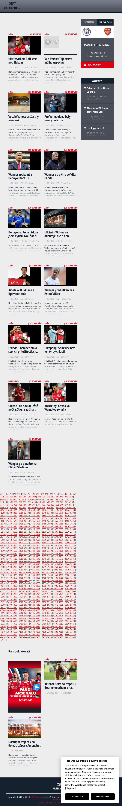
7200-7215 (58, 632)
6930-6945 (58, 626)
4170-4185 (12, 572)
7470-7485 (58, 637)
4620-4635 (47, 580)
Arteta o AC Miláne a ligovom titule (21, 292)
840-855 (69, 504)
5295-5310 (47, 594)
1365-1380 (35, 515)
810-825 (50, 504)
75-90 (10, 494)
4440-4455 (12, 577)
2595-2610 (47, 540)
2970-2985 (24, 548)
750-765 (13, 504)
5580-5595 (58, 599)
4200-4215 (35, 572)
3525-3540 (35, 559)
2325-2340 (47, 534)
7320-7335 (47, 634)
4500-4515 (58, 577)
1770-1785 (35, 523)
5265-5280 (24, 594)
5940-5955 (24, 607)
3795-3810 (35, 564)
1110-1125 (47, 510)
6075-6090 (24, 610)
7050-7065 (47, 629)
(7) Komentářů (35, 381)
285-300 (32, 496)
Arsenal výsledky (45, 802)
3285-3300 (58, 553)
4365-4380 (58, 575)
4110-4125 (70, 569)
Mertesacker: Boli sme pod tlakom (22, 60)
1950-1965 (70, 526)
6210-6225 (24, 613)
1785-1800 (47, 523)
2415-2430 (12, 537)
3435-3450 (70, 556)
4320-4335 (24, 575)
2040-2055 (35, 529)
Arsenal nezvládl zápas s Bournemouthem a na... (60, 686)
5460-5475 (70, 596)
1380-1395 (47, 515)
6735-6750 (12, 623)
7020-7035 (24, 629)
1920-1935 (47, 526)
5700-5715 (47, 602)
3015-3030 (58, 548)
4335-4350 (35, 575)
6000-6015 (70, 607)
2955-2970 (12, 548)
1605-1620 (12, 521)
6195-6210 (12, 613)
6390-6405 (58, 615)
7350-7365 (70, 634)
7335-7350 (58, 634)
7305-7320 (35, 634)
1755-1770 (24, 523)
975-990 (50, 507)
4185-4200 (24, 572)
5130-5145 (24, 591)
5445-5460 (58, 596)
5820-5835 (35, 604)
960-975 (41, 507)
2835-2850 (24, 545)
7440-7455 (35, 637)
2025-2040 (24, 529)
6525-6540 (58, 618)
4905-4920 (58, 586)
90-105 (17, 494)
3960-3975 (58, 567)
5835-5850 (47, 604)
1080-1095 (24, 510)
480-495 (50, 499)
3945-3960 (47, 567)
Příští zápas (89, 22)
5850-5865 (58, 604)
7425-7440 (24, 637)
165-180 (63, 494)
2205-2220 (58, 531)
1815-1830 (70, 523)
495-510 (59, 499)
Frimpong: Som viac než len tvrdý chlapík (59, 350)
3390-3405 (35, 556)
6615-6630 (24, 621)
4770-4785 (58, 583)
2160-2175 (24, 531)
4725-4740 (24, 583)
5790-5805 (12, 604)
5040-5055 (58, 588)
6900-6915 (35, 626)
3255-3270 (35, 553)
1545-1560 (70, 518)
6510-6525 (47, 618)
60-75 (3, 494)
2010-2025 (12, 529)
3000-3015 (47, 548)
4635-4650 (58, 580)
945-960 (32, 507)
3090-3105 (12, 550)
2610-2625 (58, 540)
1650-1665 (47, 521)
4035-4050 (12, 569)
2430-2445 (24, 537)
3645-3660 (24, 561)
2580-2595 (35, 540)
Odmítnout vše (102, 796)
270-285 (22, 496)
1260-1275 (58, 513)
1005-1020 (71, 507)
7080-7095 (70, 629)
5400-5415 (24, 596)
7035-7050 (35, 629)
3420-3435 (58, 556)
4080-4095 (47, 569)
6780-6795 (47, 623)
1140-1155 (70, 510)
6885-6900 (24, 626)
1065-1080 (12, 510)
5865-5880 (70, 604)
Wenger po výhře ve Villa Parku (60, 176)
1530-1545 (58, 518)
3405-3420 (47, 556)
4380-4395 (70, 575)
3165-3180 (70, 550)
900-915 (4, 507)
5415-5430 (35, 596)
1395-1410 (58, 515)
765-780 (22, 504)
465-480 (41, 499)
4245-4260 (70, 572)
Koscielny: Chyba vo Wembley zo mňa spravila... (57, 409)
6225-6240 (35, 613)
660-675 (59, 502)
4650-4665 (70, 580)
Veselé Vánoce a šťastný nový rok (23, 118)
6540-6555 (70, 618)
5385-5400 (12, 596)
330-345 (59, 496)
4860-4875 (24, 586)
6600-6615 (12, 621)
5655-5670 (12, 602)
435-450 (22, 499)
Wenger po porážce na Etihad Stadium (22, 465)
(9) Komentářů (35, 439)
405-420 (4, 499)
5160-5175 (47, 591)
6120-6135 (58, 610)
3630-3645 (12, 561)
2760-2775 (70, 542)
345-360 (69, 496)
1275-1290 (70, 513)
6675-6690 (70, 621)
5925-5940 (12, 607)
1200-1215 (12, 513)
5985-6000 (58, 607)
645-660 (50, 502)
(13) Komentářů (70, 150)
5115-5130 (12, 591)
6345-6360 (24, 615)
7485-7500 (70, 637)
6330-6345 (12, 615)
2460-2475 (47, 537)
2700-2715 (24, 542)
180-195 (72, 494)
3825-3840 (58, 564)
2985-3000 (35, 548)
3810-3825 (47, 564)
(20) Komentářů (34, 150)
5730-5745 (70, 602)
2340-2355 (58, 534)
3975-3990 (70, 567)
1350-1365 (24, 515)
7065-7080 (58, 629)
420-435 (13, 499)
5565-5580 (47, 599)
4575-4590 (12, 580)
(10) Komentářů (34, 207)
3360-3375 (12, 556)
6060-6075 (12, 610)
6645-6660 (47, 621)
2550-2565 (12, 540)
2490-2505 (70, 537)
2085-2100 (70, 529)
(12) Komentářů (70, 207)
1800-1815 (58, 523)
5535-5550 (24, 599)
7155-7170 (24, 632)
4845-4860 (12, 586)
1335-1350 (12, 515)
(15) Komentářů (34, 323)
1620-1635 (24, 521)
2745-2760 (58, 542)
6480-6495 (24, 618)
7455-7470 (47, 637)
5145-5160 (35, 591)
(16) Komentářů (70, 323)
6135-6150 (70, 610)
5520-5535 (12, 599)
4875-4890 (35, 586)
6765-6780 (35, 623)
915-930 (13, 507)
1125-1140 (58, 510)
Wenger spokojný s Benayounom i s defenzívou (20, 178)
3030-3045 (70, 548)
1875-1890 (12, 526)
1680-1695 (70, 521)
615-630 (32, 502)
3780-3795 (24, 564)
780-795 (32, 504)
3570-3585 (70, 559)
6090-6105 (35, 610)
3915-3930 (24, 567)
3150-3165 (58, 550)
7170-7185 (35, 632)
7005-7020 (12, 629)
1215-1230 (24, 513)
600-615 (22, 502)
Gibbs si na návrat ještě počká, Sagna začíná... (23, 407)
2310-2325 (35, 534)
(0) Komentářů (71, 659)
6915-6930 (47, 626)
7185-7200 (47, 632)
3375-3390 (24, 556)
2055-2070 (47, 529)
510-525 (69, 499)
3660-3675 (35, 561)
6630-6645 (35, 621)
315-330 (50, 496)
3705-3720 (70, 561)
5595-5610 (70, 599)
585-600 (13, 502)
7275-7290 (12, 634)
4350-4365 (47, 575)
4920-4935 (70, 586)
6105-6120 (47, 610)
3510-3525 (24, 559)
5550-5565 (35, 599)
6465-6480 (12, 618)
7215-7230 (70, 632)
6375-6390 (47, 615)
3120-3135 (35, 550)
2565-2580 (24, 540)
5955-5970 (35, 607)
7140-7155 (12, 632)
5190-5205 (70, 591)
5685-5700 (35, 602)
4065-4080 (35, 569)
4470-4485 (35, 577)
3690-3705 (58, 561)
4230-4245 (58, 572)
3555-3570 (58, 559)
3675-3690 (47, 561)
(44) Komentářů (34, 92)
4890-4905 (47, 586)
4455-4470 (24, 577)
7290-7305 (24, 634)
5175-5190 (58, 591)
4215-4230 (47, 572)
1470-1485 (12, 518)
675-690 (69, 502)
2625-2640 (70, 540)
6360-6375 (35, 615)
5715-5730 (58, 602)
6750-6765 (24, 623)
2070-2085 (58, 529)
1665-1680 (58, 521)
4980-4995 (12, 588)
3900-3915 (12, 567)
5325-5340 (70, 594)
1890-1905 (24, 526)
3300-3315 (70, 553)
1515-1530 (47, 518)
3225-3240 (12, 553)
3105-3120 (24, 550)
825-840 (59, 504)
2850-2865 (35, 545)
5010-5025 (35, 588)
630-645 (41, 502)
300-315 (41, 496)
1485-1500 (24, 518)
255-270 (13, 496)
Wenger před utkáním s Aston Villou (59, 292)
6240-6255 (47, 613)
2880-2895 (58, 545)
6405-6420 (70, 615)
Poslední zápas (105, 22)
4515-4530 (70, 577)
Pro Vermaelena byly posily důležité (57, 118)
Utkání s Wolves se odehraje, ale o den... (57, 234)
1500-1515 (35, 518)
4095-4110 (58, 569)
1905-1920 (35, 526)
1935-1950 (58, 526)
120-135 (35, 494)
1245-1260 (47, 513)
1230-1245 (35, 513)
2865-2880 (47, 545)
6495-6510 (35, 618)
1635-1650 (35, 521)
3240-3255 (24, 553)
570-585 (4, 502)
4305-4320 (12, 575)
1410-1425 (70, 515)
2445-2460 (35, 537)
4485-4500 (47, 577)
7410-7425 (12, 637)
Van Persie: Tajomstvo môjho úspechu (58, 60)
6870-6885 (12, 626)
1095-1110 (35, 510)
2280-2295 (12, 534)
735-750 (4, 504)
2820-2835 (12, 545)
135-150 (44, 494)
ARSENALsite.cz (37, 797)
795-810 (41, 504)
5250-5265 (12, 594)
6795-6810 (58, 623)
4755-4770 (47, 583)
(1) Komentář (35, 34)
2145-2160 (12, 531)
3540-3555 (47, 559)
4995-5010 (24, 588)
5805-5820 (24, 604)
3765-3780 (12, 564)
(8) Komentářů (71, 92)
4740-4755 (35, 583)
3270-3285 (47, 553)
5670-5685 (24, 602)
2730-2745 (47, 542)
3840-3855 (70, 564)
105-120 (26, 494)
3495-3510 (12, 559)
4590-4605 (24, 580)
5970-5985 (47, 607)
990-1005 (60, 507)
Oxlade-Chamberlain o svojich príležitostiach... (23, 350)
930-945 (22, 507)
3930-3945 (35, 567)
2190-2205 (47, 531)
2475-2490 (58, 537)
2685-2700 (12, 542)
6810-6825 (70, 623)
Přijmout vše (77, 796)
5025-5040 (47, 588)
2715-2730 (35, 542)
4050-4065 (24, 569)
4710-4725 (12, 583)
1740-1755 (12, 523)
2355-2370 (70, 534)
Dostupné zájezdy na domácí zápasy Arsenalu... (24, 743)
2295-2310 (24, 534)
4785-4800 (70, 583)
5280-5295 (35, 594)
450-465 (32, 499)
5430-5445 (47, 596)
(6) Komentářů (71, 34)
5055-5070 (70, 588)
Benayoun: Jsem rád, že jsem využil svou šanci (23, 234)
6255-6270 (58, 613)
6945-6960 (70, 626)
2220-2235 (70, 531)
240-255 (4, 496)
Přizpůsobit (70, 788)
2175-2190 (35, 531)
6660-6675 (58, 621)
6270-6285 (70, 613)
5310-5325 (58, 594)
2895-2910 (70, 545)
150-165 (54, 494)
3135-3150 (47, 550)
